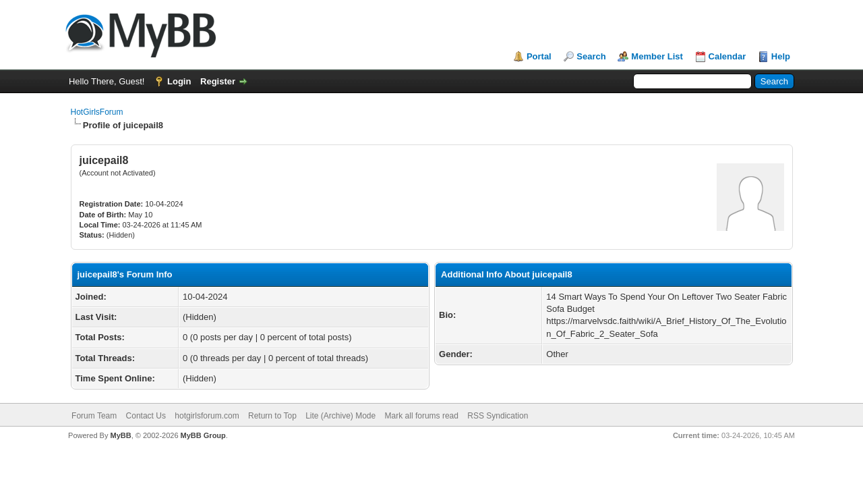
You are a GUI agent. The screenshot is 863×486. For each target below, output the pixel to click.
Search (590, 56)
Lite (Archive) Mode (340, 416)
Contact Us (146, 416)
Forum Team (94, 416)
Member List (657, 56)
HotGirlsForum (97, 112)
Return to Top (272, 416)
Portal (539, 56)
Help (780, 56)
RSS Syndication (497, 416)
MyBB (120, 435)
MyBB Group (203, 435)
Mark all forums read (421, 416)
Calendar (727, 56)
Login (179, 81)
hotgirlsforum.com (207, 416)
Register (217, 81)
